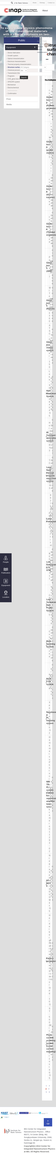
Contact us (51, 3)
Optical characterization (16, 58)
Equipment (5, 582)
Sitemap (42, 3)
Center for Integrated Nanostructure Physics (21, 10)
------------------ (12, 90)
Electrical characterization (17, 61)
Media (9, 104)
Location (5, 594)
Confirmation (12, 93)
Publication (5, 571)
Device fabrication (14, 53)
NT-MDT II (48, 883)
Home (35, 3)
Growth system (13, 56)
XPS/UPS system (14, 82)
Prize (8, 99)
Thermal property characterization (19, 64)
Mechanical (12, 85)
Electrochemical (13, 88)
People (6, 559)
